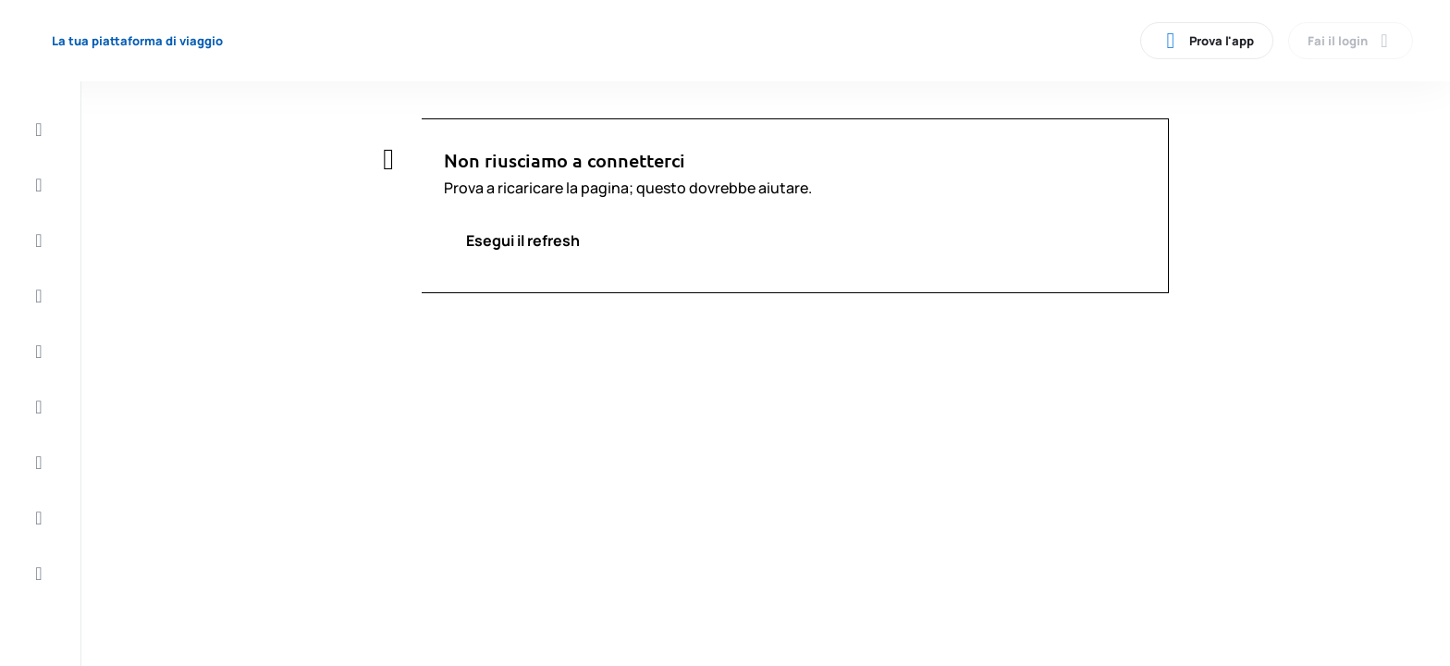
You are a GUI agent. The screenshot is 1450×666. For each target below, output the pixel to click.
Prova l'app (1207, 41)
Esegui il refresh (523, 240)
